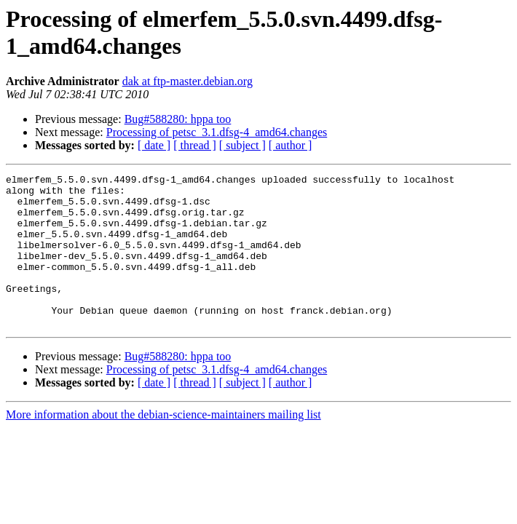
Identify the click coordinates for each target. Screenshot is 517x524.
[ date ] (154, 145)
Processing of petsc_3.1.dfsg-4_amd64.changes (217, 132)
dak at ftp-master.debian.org (187, 81)
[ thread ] (194, 145)
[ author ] (290, 145)
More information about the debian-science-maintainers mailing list (163, 445)
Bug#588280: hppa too (178, 119)
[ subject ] (242, 145)
